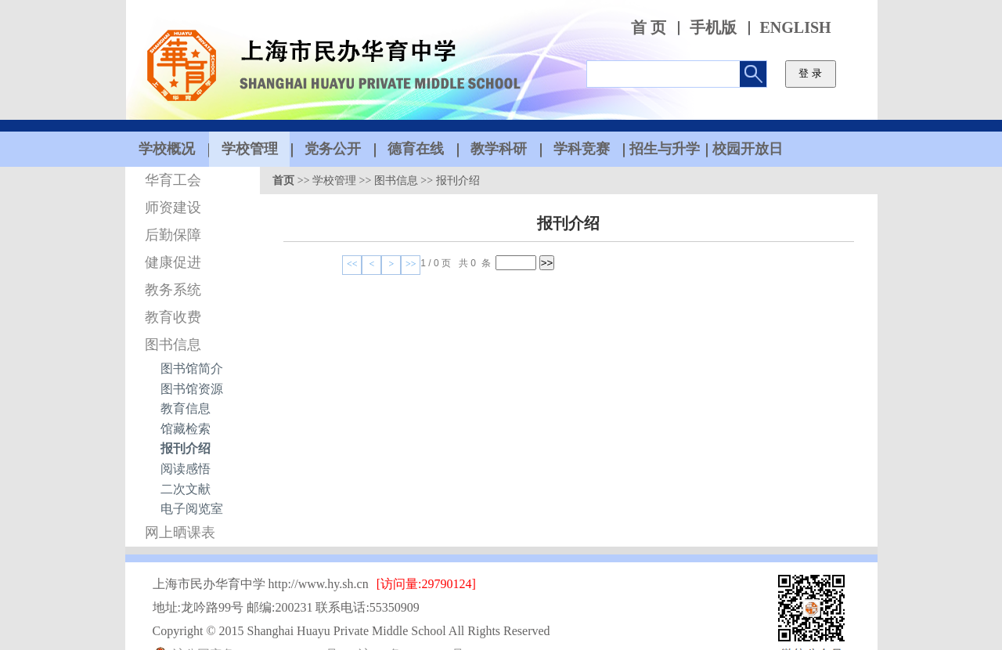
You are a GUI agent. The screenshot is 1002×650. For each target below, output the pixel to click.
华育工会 (173, 180)
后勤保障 (173, 235)
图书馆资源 (191, 388)
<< (352, 263)
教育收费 (173, 317)
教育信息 (185, 408)
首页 (283, 180)
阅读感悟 (185, 468)
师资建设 (173, 207)
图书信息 (173, 344)
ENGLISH (795, 28)
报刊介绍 (185, 448)
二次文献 (185, 489)
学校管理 (334, 180)
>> (410, 263)
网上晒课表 (180, 532)
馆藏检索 (185, 428)
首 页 (648, 28)
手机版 (713, 28)
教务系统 (173, 290)
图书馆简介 (191, 368)
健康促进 (173, 262)
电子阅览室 (191, 508)
